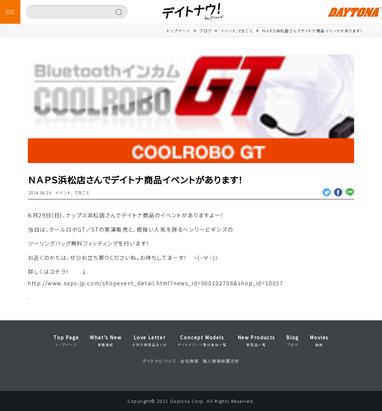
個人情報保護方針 (221, 361)
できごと (82, 192)
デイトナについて (159, 361)
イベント (63, 192)
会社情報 (189, 361)
